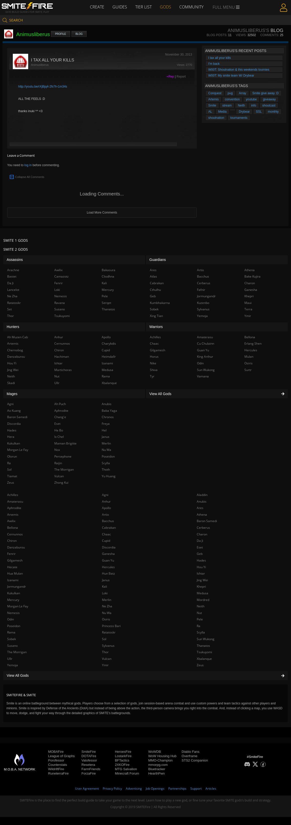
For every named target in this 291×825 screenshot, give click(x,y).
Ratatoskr (109, 632)
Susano (12, 645)
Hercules (108, 567)
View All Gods (145, 675)
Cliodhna (108, 276)
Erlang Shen (253, 343)
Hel (104, 430)
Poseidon (13, 626)
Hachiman (61, 356)
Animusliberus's (248, 30)
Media (222, 111)
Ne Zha (107, 606)
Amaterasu (15, 501)
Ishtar (201, 573)
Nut (199, 613)
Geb (200, 554)
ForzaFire (88, 773)
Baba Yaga (109, 410)
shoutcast (268, 105)
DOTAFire (88, 756)
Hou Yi (201, 567)
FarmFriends (90, 769)
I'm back (214, 64)
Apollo (106, 508)
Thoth (106, 469)
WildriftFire (56, 769)
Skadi (11, 383)
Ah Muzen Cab (17, 337)
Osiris (106, 619)
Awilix (11, 521)
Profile (60, 34)
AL (210, 111)
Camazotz (61, 276)
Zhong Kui (61, 482)
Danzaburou (16, 547)
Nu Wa (106, 613)
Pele (200, 619)
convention (232, 99)
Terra (248, 309)
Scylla (201, 632)
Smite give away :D (265, 93)
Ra (198, 626)
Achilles (12, 495)
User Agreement (87, 788)
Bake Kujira (252, 276)
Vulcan (106, 659)
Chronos (108, 417)
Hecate (12, 567)
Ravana (59, 303)
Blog (79, 34)
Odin (10, 619)
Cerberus (203, 527)
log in (28, 165)
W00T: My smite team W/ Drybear (231, 75)
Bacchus (108, 521)
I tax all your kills (219, 58)
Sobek (11, 639)
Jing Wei (202, 580)
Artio (105, 514)
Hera (10, 437)
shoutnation (216, 118)
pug (230, 93)
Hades (201, 560)
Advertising (134, 788)
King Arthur (205, 356)
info (253, 105)
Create (97, 7)
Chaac (106, 534)
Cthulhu (155, 290)
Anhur (106, 501)
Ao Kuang (14, 410)
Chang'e (60, 417)
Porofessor (56, 760)
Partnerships (177, 788)
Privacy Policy (112, 788)
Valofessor (89, 760)
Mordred (203, 600)
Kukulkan (13, 593)
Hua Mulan (15, 573)
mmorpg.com (158, 765)
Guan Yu (108, 560)
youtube (251, 99)
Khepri (201, 586)
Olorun (12, 456)
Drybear (244, 111)
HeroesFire (123, 752)
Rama (11, 632)
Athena (202, 514)
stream (227, 105)
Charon (202, 534)
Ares (200, 508)
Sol (104, 639)
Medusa (202, 593)
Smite (212, 105)
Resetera (88, 765)
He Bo (58, 430)
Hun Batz (108, 573)
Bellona (12, 527)
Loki (105, 593)
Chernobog (15, 350)
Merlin (106, 600)
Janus (106, 580)
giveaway (269, 99)
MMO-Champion (160, 760)
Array (242, 93)
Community (191, 7)
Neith (241, 105)
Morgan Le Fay (17, 606)
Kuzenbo (203, 303)
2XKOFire (122, 765)
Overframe (189, 756)
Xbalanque (204, 659)
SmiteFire (88, 752)
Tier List (143, 7)
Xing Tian (156, 316)
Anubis (201, 501)
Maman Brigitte (65, 443)
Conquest (214, 93)
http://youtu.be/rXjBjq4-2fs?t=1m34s (42, 86)
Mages (12, 394)
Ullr (9, 659)
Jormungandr (16, 586)
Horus (154, 356)
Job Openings (155, 788)
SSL (259, 111)
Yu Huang (109, 476)
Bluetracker (156, 769)
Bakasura (108, 270)
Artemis (213, 99)
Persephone (62, 456)
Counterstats (57, 765)
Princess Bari (111, 626)
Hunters (13, 327)
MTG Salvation (126, 769)
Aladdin (202, 495)
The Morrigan (17, 652)
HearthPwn (156, 773)
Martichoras (63, 370)
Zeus (200, 665)
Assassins (15, 260)
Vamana (203, 376)
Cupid (106, 540)
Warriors (156, 327)
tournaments (238, 118)
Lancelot (13, 290)
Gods (165, 7)
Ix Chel (59, 437)
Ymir (105, 665)
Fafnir (201, 290)
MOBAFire (56, 752)
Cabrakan (109, 527)
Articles (210, 788)
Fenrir (11, 554)
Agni (105, 495)
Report (181, 76)
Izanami (12, 580)
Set (9, 309)
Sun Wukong (205, 639)
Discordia (109, 547)
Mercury (13, 600)
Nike (153, 363)
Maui (248, 303)
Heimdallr (109, 356)
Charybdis (109, 343)
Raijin (58, 463)
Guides (119, 7)
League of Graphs (61, 756)
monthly (273, 111)
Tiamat (12, 476)
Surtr (248, 370)
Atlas (153, 276)
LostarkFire (123, 756)
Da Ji (200, 540)
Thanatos (203, 645)
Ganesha (108, 554)
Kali (104, 586)
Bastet (11, 276)
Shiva (154, 370)
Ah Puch (60, 404)
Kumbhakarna (160, 303)
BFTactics (122, 760)
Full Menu (226, 7)
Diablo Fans (190, 752)
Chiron (12, 540)
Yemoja (12, 665)
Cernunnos (15, 534)
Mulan (248, 356)
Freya (106, 423)
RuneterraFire (58, 773)
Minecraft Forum (127, 773)
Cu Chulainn (205, 343)
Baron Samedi (207, 521)
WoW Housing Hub (162, 756)
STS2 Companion (195, 760)
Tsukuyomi (204, 652)
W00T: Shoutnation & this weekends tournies (238, 69)
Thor (105, 652)
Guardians (157, 260)
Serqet (106, 303)
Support (196, 788)
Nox (57, 450)
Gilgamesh (15, 560)
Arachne (13, 270)
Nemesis (13, 613)
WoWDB (154, 752)
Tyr (152, 376)
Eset (200, 547)
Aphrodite (14, 508)
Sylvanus (108, 645)
